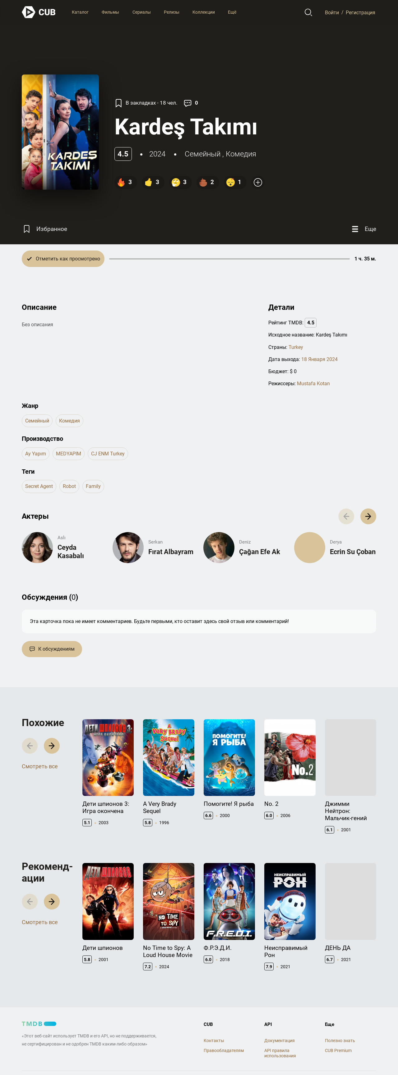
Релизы (171, 12)
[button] (368, 516)
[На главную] (39, 12)
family (93, 486)
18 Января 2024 (319, 359)
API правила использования (280, 1053)
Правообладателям (224, 1050)
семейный (202, 154)
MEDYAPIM (68, 454)
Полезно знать (340, 1040)
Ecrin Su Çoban (353, 552)
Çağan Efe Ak (259, 552)
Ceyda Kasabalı (71, 551)
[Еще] (363, 229)
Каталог (80, 12)
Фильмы (110, 12)
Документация (279, 1040)
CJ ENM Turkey (108, 454)
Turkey (296, 347)
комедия (241, 154)
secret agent (39, 486)
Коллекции (203, 12)
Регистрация (360, 12)
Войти (332, 12)
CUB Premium (338, 1050)
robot (69, 486)
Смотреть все (40, 766)
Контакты (214, 1040)
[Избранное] (44, 229)
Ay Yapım (35, 454)
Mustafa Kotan (313, 383)
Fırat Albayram (170, 552)
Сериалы (141, 12)
